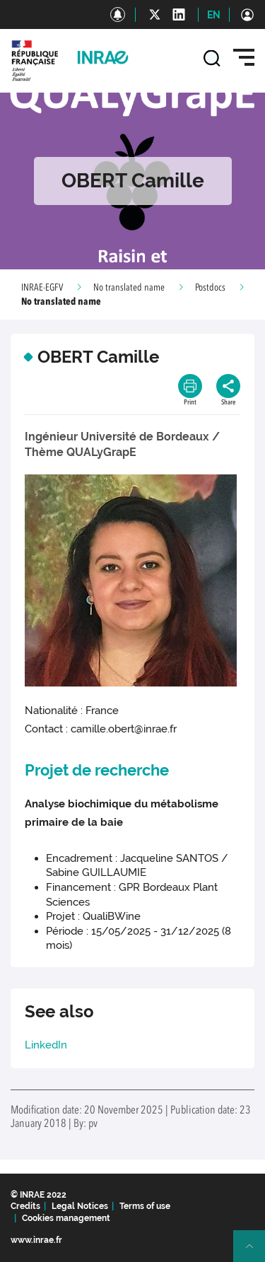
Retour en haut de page (255, 1252)
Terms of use (144, 1206)
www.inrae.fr (36, 1240)
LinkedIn (46, 1045)
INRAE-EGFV (42, 288)
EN (213, 15)
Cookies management (66, 1218)
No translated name (129, 288)
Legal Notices (80, 1206)
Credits (25, 1206)
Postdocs (210, 288)
